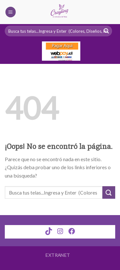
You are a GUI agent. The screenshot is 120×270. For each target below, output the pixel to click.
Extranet (57, 255)
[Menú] (10, 12)
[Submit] (108, 192)
